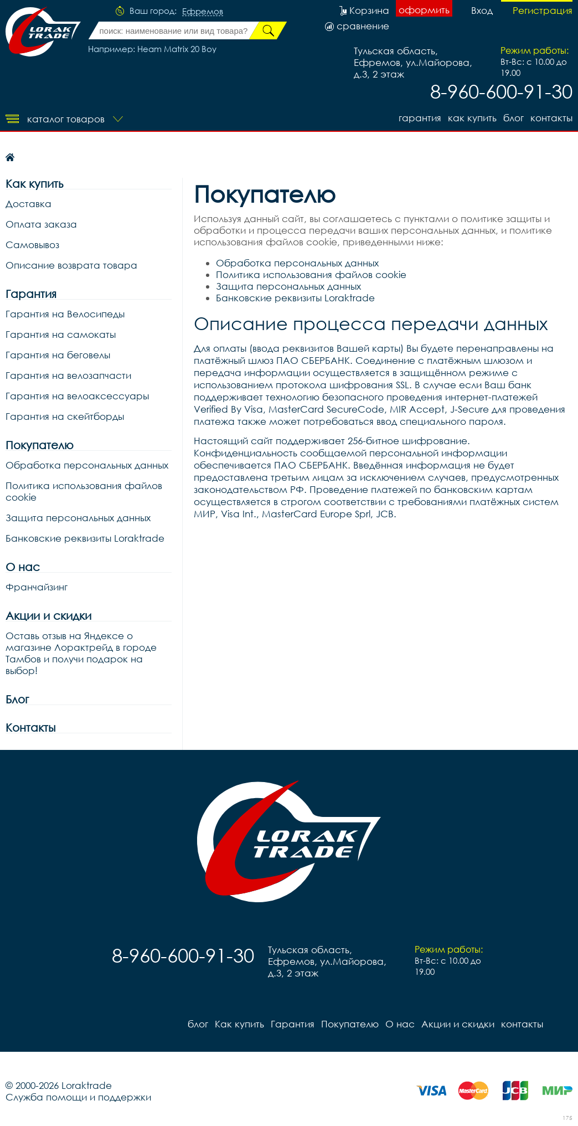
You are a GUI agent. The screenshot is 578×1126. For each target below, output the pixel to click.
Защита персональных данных (78, 517)
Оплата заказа (41, 224)
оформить (424, 10)
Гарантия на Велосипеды (65, 314)
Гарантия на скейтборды (65, 416)
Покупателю (40, 445)
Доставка (28, 203)
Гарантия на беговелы (58, 355)
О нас (23, 567)
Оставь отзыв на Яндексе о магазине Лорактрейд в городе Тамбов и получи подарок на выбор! (81, 653)
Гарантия (420, 118)
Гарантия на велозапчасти (68, 375)
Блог (17, 699)
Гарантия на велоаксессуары (77, 396)
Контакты (30, 727)
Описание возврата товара (71, 265)
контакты (551, 118)
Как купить (472, 118)
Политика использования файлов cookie (84, 491)
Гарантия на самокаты (61, 334)
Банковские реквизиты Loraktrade (85, 538)
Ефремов (202, 11)
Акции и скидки (48, 615)
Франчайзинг (37, 587)
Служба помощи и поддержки (78, 1097)
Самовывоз (32, 244)
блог (513, 118)
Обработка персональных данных (87, 465)
